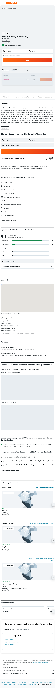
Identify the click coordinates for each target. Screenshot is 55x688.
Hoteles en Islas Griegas (9, 684)
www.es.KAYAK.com (5, 682)
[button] (3, 3)
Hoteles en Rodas (9, 644)
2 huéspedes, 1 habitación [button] (11, 56)
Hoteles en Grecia (33, 682)
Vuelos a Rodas (9, 639)
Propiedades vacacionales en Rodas (14, 647)
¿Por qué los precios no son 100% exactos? (28, 674)
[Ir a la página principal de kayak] (11, 3)
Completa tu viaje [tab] (9, 629)
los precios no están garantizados (40, 662)
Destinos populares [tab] (23, 629)
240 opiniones (16, 45)
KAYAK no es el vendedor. (28, 667)
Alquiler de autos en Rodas (12, 642)
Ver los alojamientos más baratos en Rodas (42, 523)
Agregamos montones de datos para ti (28, 670)
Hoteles (14, 682)
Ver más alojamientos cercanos (45, 487)
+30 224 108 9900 (7, 43)
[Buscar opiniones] (29, 261)
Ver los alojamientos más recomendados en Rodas (41, 559)
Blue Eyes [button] (4, 510)
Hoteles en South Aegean (46, 682)
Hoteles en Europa (22, 682)
